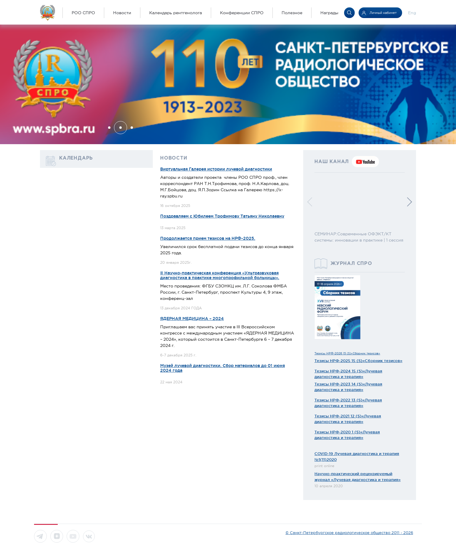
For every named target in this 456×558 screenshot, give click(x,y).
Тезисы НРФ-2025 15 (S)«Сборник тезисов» (358, 360)
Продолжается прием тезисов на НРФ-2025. (207, 238)
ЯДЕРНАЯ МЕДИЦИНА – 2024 (192, 318)
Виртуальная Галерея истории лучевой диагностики (216, 169)
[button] (109, 127)
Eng (412, 12)
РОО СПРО (83, 12)
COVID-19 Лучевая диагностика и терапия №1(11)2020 (356, 456)
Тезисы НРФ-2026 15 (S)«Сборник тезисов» (347, 353)
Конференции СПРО (242, 12)
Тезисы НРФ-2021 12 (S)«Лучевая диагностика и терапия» (347, 419)
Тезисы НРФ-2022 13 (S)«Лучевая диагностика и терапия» (348, 403)
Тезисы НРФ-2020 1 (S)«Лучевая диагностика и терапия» (347, 435)
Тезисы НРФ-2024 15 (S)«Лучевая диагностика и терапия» (348, 374)
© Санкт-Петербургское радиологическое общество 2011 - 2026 (349, 532)
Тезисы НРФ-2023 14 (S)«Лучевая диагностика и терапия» (348, 387)
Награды (329, 12)
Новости (122, 12)
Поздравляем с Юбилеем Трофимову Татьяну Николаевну (222, 216)
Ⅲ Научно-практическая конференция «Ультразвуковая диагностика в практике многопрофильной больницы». (219, 275)
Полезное (292, 12)
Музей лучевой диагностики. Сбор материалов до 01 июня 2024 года (222, 368)
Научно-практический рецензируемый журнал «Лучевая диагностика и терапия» (357, 477)
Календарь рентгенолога (175, 12)
